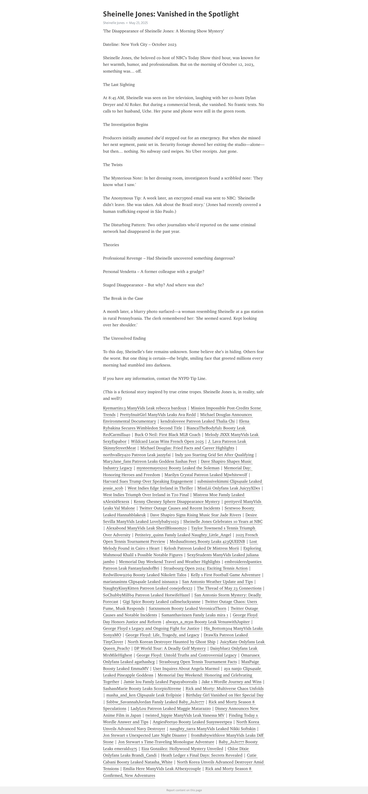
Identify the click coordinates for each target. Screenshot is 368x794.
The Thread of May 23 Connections (229, 588)
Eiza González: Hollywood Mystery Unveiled (182, 748)
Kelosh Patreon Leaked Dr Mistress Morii (201, 548)
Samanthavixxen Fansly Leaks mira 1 (194, 615)
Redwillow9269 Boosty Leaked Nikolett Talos (144, 574)
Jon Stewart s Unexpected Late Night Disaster (145, 735)
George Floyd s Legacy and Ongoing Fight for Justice (151, 628)
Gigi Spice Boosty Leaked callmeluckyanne (161, 601)
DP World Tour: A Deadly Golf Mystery (170, 648)
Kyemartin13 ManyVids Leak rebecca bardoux (144, 408)
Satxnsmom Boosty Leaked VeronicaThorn (187, 608)
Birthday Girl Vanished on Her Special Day (225, 695)
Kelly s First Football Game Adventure (226, 574)
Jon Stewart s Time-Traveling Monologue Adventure (166, 741)
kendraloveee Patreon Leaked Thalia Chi (198, 421)
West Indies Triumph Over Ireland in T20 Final (146, 494)
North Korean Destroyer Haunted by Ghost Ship (171, 641)
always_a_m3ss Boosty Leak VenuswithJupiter (208, 621)
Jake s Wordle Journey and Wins (231, 681)
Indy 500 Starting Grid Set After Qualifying (214, 454)
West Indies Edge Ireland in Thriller (160, 488)
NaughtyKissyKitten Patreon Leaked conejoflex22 (147, 588)
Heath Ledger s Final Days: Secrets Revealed (201, 755)
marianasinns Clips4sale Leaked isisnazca (140, 581)
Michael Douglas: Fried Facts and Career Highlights (187, 448)
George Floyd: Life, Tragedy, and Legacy (162, 635)
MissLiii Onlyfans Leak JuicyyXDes (228, 488)
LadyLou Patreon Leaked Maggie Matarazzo (171, 708)
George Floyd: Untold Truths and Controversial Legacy (187, 655)
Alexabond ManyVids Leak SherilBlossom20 (146, 528)
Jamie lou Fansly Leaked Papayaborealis (160, 681)
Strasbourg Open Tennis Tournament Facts (198, 661)
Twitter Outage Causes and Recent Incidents (179, 508)
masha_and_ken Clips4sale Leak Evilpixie (143, 695)
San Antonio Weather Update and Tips (217, 581)
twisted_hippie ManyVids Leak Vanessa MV (185, 715)
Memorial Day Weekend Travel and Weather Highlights (169, 561)
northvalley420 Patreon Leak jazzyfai (137, 454)
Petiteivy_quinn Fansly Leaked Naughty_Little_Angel (183, 534)
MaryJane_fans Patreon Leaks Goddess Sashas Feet (149, 461)
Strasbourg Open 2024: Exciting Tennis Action (206, 568)
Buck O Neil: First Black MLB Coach (167, 434)
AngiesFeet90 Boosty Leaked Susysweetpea (192, 721)
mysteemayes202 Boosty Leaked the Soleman (178, 468)
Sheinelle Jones (114, 23)
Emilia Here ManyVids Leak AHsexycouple (162, 768)
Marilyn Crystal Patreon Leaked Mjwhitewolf (206, 474)
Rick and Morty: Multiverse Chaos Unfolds (225, 688)
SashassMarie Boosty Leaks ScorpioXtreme (142, 688)
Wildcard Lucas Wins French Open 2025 (167, 441)
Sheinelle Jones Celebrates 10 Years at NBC (222, 521)
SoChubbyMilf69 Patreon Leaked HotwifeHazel (146, 595)
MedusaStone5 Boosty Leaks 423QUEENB (207, 541)
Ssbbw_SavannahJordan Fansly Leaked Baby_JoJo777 (155, 701)
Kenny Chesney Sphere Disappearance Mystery (177, 501)
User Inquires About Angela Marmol (186, 668)
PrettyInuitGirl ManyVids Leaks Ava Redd (158, 414)
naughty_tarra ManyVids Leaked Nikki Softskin (213, 728)
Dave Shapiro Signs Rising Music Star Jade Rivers (195, 515)
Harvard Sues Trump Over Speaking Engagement (148, 481)
